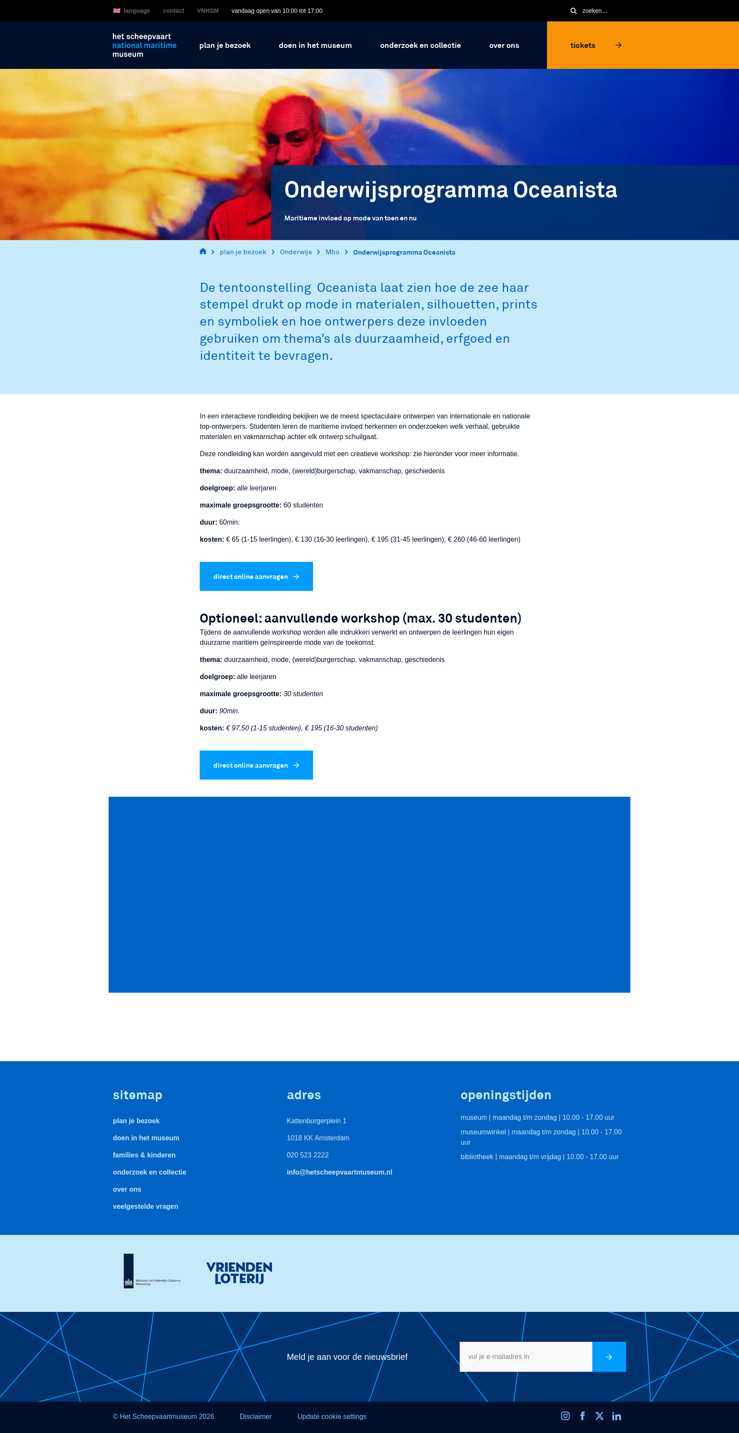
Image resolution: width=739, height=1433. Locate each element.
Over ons (127, 1189)
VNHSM (208, 10)
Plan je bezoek (136, 1120)
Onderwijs (296, 252)
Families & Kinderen (144, 1155)
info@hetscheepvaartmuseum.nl (340, 1172)
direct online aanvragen (256, 576)
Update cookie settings (332, 1416)
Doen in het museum (146, 1138)
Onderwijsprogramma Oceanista (404, 252)
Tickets (596, 45)
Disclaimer (256, 1416)
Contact (173, 10)
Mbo (332, 252)
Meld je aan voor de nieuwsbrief (347, 1357)
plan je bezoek (243, 252)
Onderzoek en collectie (149, 1172)
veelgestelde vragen (145, 1206)
